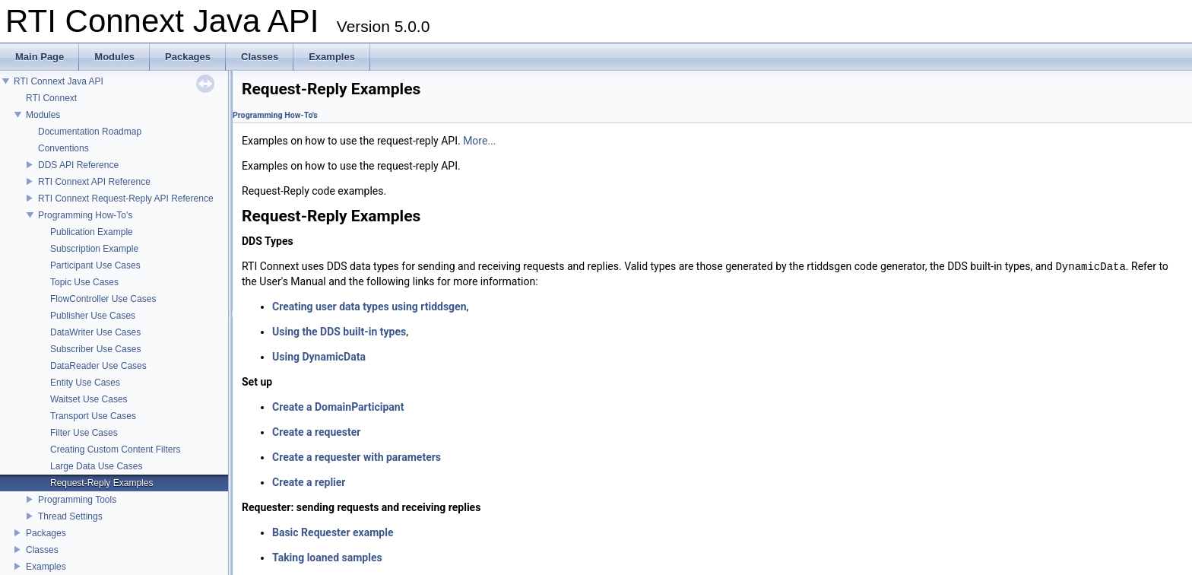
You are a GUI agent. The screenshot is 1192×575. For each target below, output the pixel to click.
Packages (46, 533)
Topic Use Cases (84, 282)
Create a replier (309, 482)
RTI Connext (51, 98)
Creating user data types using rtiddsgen (369, 306)
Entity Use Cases (85, 382)
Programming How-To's (85, 215)
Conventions (63, 148)
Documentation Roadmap (89, 131)
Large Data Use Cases (96, 466)
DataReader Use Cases (98, 366)
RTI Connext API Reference (94, 181)
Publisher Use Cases (92, 315)
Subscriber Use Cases (95, 349)
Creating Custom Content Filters (115, 449)
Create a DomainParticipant (338, 407)
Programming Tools (77, 499)
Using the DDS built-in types (339, 332)
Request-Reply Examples (101, 483)
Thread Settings (70, 516)
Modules (43, 115)
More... (479, 141)
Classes (42, 550)
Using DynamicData (319, 357)
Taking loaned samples (327, 557)
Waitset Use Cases (89, 399)
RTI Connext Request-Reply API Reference (126, 198)
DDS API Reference (78, 165)
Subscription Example (94, 248)
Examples (46, 566)
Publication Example (91, 232)
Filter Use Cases (84, 432)
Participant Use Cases (95, 265)
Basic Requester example (332, 532)
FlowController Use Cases (103, 299)
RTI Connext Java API (58, 81)
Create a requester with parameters (356, 457)
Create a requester (316, 432)
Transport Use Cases (93, 416)
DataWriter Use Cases (95, 332)
